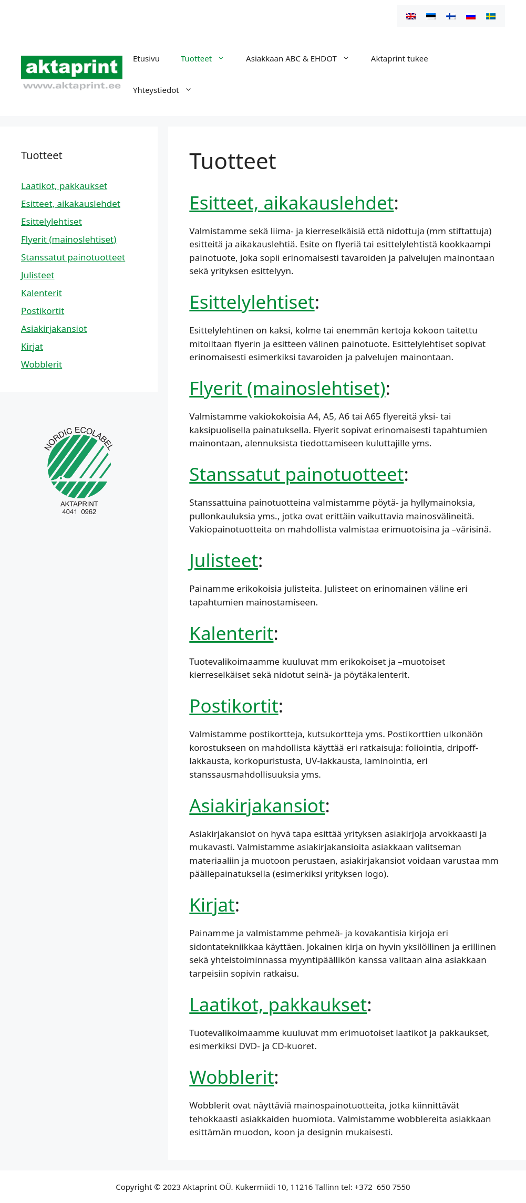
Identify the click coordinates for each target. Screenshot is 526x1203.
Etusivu (146, 58)
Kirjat (211, 904)
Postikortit (233, 705)
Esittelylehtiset (251, 301)
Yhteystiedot (168, 90)
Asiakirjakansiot (257, 805)
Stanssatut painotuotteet (296, 474)
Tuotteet (208, 58)
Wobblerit (231, 1076)
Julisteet (223, 560)
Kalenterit (231, 633)
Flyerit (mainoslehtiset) (287, 387)
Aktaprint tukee (399, 58)
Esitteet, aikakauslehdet (291, 202)
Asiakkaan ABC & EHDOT (303, 58)
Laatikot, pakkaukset (278, 1004)
